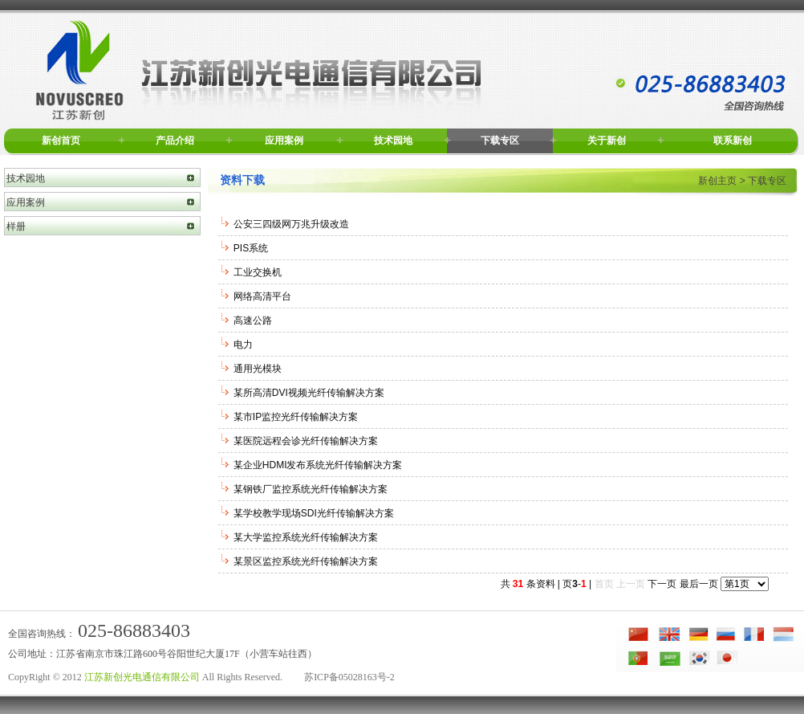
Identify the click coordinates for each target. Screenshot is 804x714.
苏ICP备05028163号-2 (349, 677)
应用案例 (284, 140)
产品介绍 (175, 140)
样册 (16, 226)
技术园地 (393, 140)
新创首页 (61, 140)
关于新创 (606, 140)
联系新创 (732, 140)
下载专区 (500, 140)
